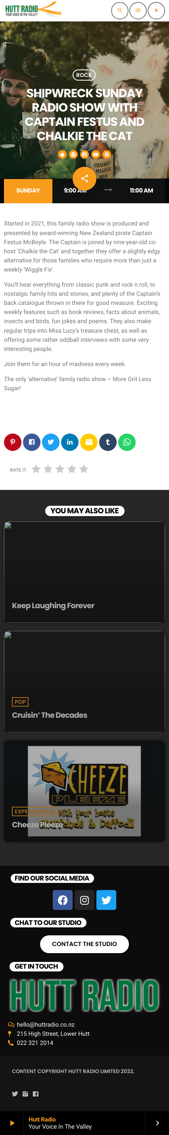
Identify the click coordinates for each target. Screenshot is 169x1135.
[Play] (156, 10)
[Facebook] (36, 1094)
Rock (84, 75)
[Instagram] (25, 1094)
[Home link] (32, 11)
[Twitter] (15, 1094)
